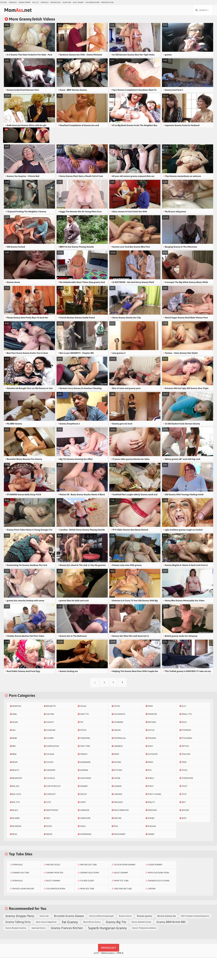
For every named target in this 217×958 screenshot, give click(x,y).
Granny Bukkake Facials (141, 923)
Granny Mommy (24, 2)
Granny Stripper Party (19, 916)
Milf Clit (35, 2)
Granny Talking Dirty (18, 922)
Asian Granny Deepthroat (46, 923)
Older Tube (67, 2)
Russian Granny (125, 917)
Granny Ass (44, 917)
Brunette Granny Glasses (69, 916)
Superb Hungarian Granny (107, 929)
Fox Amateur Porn (92, 2)
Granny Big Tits (116, 922)
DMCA (120, 953)
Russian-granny (144, 916)
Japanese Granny (38, 929)
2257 (96, 953)
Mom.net (19, 10)
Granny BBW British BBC (171, 922)
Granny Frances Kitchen (67, 928)
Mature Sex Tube (107, 2)
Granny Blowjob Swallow (15, 929)
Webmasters (108, 953)
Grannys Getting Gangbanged (101, 917)
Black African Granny (92, 923)
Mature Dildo (55, 2)
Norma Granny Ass (166, 916)
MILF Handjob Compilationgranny (195, 917)
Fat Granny (70, 923)
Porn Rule (13, 2)
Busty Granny (78, 2)
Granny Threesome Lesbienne (144, 929)
